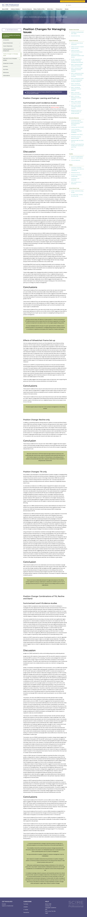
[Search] (67, 5)
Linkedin (26, 907)
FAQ (46, 909)
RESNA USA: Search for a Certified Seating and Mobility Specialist (76, 112)
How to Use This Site (50, 911)
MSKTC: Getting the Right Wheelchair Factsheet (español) (77, 70)
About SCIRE (48, 904)
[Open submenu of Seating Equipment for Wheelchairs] (20, 50)
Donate (4, 904)
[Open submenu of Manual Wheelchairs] (20, 43)
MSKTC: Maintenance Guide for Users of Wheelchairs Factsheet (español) (77, 80)
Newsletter (26, 912)
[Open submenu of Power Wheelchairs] (20, 46)
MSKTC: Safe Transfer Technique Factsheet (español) (76, 107)
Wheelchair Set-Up (75, 172)
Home (21, 17)
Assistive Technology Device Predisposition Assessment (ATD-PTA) (77, 146)
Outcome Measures (75, 160)
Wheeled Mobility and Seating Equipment (38, 17)
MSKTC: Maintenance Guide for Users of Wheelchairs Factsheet (77, 75)
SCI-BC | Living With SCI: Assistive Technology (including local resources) (77, 61)
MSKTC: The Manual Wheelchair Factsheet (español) (76, 89)
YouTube (26, 904)
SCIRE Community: (77, 55)
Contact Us (48, 906)
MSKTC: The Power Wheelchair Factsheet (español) (76, 98)
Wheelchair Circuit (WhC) (77, 134)
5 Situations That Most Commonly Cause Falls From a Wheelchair (77, 169)
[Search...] (75, 5)
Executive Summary (75, 35)
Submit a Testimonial (7, 906)
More (72, 149)
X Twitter (26, 909)
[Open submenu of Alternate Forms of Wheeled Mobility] (20, 59)
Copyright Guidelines (50, 907)
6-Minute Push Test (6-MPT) (77, 127)
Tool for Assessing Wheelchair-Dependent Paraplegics (76, 131)
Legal (46, 913)
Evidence (26, 17)
